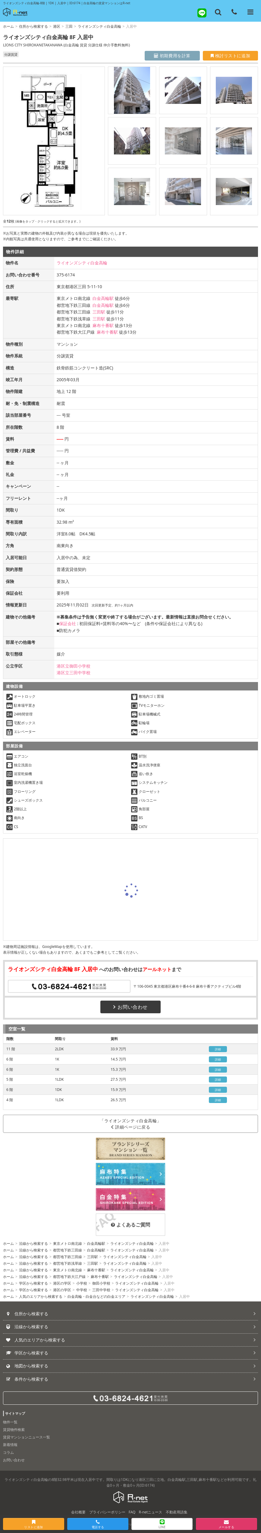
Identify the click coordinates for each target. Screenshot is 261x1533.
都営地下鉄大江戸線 (69, 1276)
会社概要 (78, 1512)
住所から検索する (33, 26)
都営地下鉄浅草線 (67, 1263)
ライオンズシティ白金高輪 (99, 26)
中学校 (81, 1289)
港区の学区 (62, 1283)
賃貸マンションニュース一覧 (26, 1437)
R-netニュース (150, 1512)
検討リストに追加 (230, 55)
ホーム (8, 26)
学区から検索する (33, 1283)
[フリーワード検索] (218, 12)
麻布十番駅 (103, 325)
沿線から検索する (33, 1243)
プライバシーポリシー (107, 1512)
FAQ (132, 1512)
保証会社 (67, 623)
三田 (69, 26)
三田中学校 (101, 1289)
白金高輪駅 (103, 298)
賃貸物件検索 (14, 1429)
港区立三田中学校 (73, 672)
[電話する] (234, 12)
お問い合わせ (130, 1007)
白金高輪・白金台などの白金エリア (96, 1296)
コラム (8, 1452)
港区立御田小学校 (73, 666)
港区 (56, 26)
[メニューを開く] (250, 12)
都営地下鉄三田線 (67, 1250)
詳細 (218, 1049)
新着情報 (10, 1444)
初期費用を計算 (172, 55)
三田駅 (99, 312)
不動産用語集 (176, 1512)
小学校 (81, 1283)
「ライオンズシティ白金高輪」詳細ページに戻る (130, 1124)
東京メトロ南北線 (67, 1243)
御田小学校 (101, 1283)
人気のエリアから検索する (40, 1296)
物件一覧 (10, 1422)
